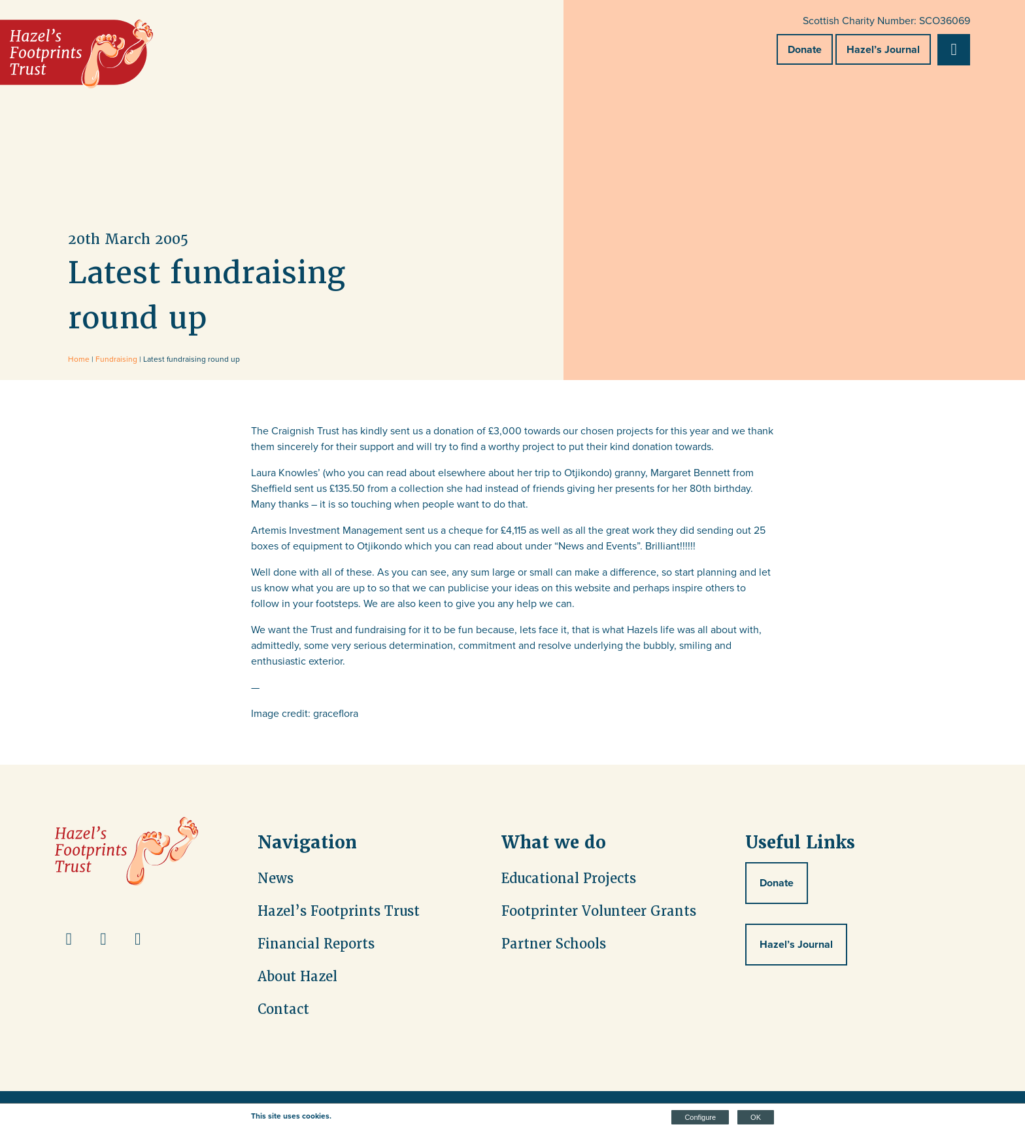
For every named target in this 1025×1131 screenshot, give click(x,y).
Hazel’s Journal (883, 49)
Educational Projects (568, 878)
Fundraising (116, 359)
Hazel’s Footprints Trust (339, 911)
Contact (283, 1009)
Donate (805, 49)
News (276, 878)
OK (755, 1117)
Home (79, 359)
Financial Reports (316, 943)
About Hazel (297, 976)
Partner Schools (553, 943)
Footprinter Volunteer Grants (598, 911)
